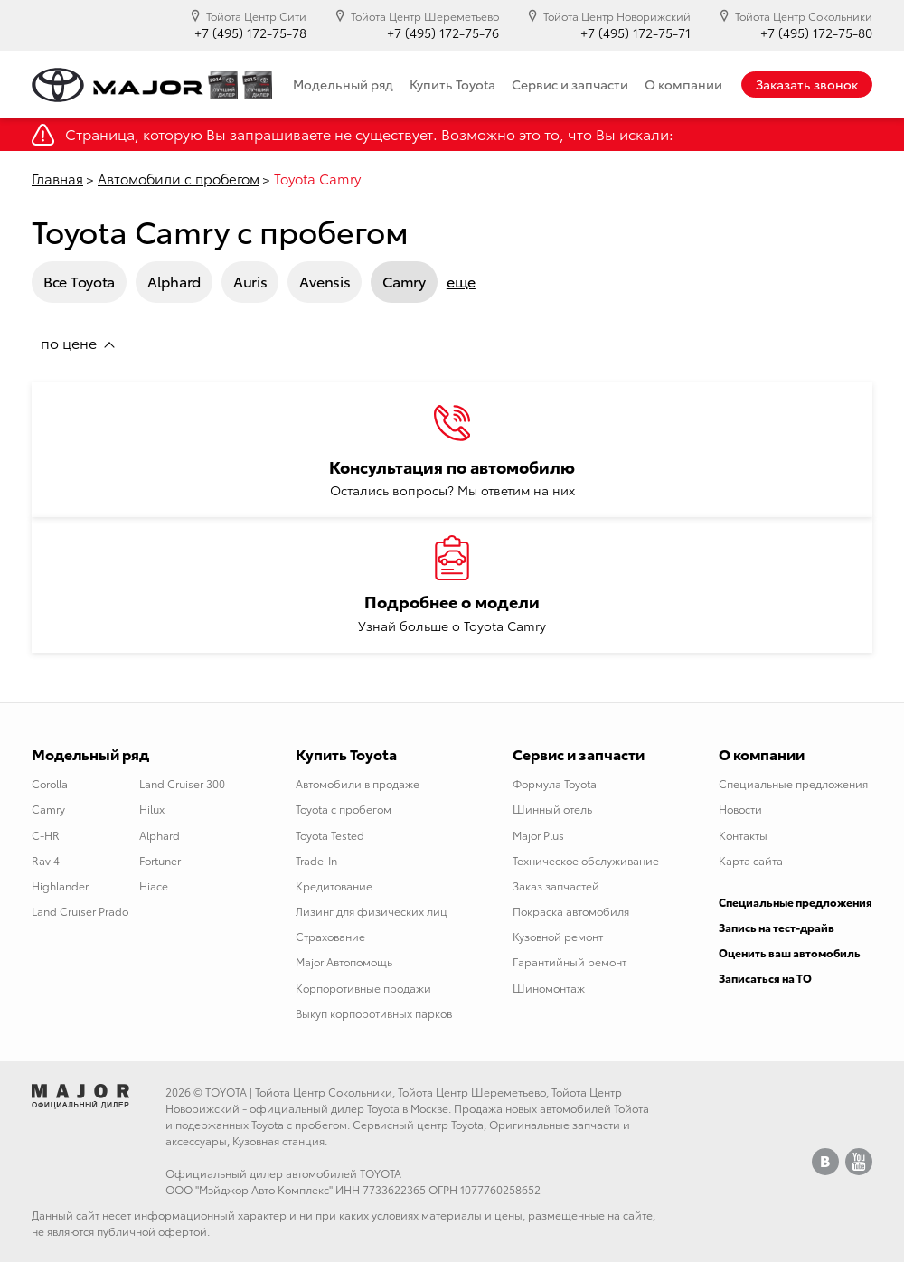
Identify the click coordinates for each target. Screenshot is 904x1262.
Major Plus (538, 835)
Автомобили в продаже (357, 783)
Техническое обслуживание (586, 860)
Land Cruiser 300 (182, 783)
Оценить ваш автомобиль (790, 952)
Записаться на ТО (765, 977)
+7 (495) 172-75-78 (250, 33)
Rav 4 (46, 860)
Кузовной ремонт (558, 936)
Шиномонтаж (549, 987)
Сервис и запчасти (570, 84)
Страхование (330, 936)
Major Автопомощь (344, 961)
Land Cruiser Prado (80, 910)
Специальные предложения (793, 783)
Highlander (60, 885)
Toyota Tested (330, 835)
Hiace (153, 885)
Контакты (743, 835)
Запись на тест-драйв (776, 927)
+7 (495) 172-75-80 (816, 33)
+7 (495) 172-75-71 (635, 33)
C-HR (46, 835)
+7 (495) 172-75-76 (443, 33)
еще (461, 281)
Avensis (324, 280)
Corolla (50, 783)
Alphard (174, 280)
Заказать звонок (807, 84)
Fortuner (160, 860)
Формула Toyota (555, 783)
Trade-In (316, 860)
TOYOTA (226, 1091)
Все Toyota (79, 280)
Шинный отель (552, 808)
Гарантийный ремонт (569, 961)
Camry (404, 280)
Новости (740, 808)
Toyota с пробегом (343, 808)
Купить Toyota (452, 84)
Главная (57, 178)
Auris (250, 280)
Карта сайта (751, 860)
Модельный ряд (343, 84)
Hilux (152, 808)
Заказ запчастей (556, 885)
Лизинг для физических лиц (371, 910)
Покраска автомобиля (571, 910)
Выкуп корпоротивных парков (374, 1013)
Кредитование (334, 885)
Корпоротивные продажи (363, 987)
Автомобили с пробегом (178, 178)
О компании (683, 84)
